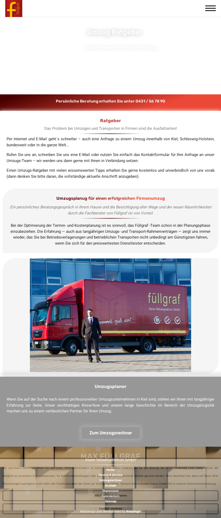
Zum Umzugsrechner (110, 433)
